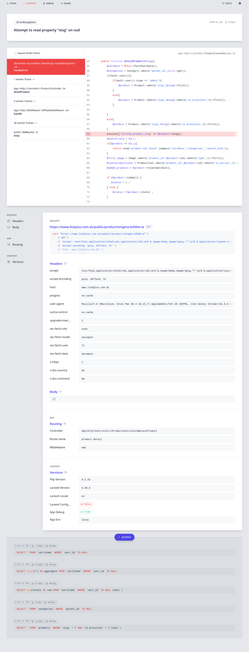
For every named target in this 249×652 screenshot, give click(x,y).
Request (12, 215)
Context (12, 255)
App (9, 238)
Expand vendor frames (27, 53)
